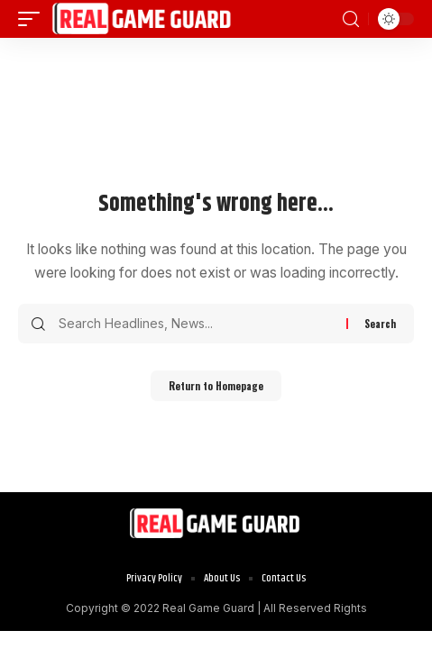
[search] (350, 19)
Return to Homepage (216, 386)
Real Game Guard (208, 608)
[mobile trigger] (33, 19)
